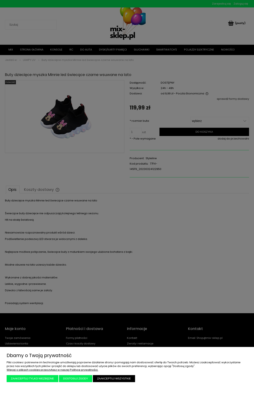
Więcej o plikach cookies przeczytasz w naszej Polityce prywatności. (52, 370)
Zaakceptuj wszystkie (114, 378)
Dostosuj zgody (75, 378)
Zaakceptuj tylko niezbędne (32, 378)
